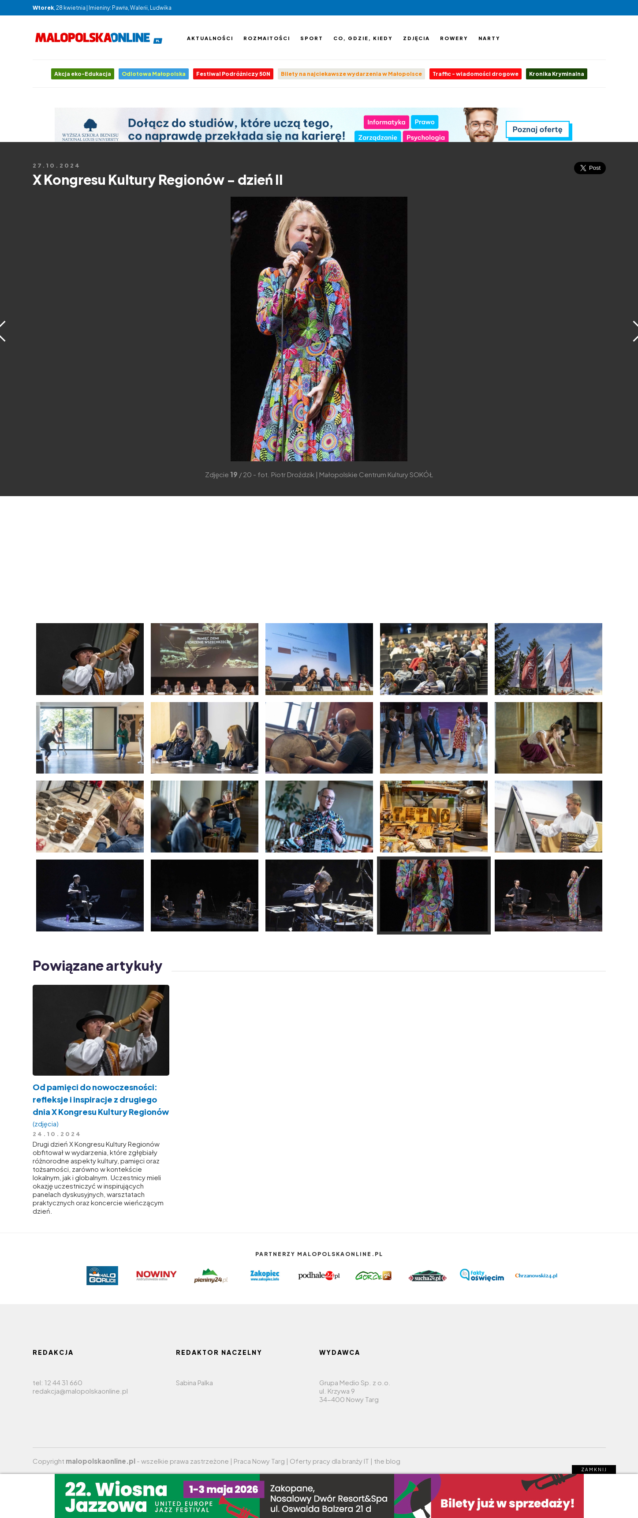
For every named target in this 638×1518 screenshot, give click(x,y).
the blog (387, 1461)
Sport (311, 38)
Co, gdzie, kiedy (363, 38)
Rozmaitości (266, 38)
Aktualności (210, 38)
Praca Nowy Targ (259, 1461)
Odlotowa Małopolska (154, 74)
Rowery (454, 38)
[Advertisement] (45, 328)
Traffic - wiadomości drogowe (476, 74)
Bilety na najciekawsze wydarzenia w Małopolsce (351, 74)
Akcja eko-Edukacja (82, 74)
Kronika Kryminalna (556, 74)
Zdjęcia (416, 38)
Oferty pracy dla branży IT (329, 1461)
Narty (489, 38)
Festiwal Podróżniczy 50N (233, 74)
